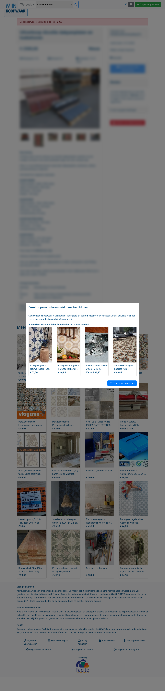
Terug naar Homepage (122, 383)
